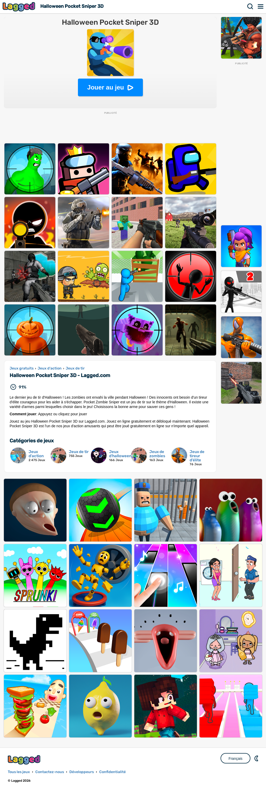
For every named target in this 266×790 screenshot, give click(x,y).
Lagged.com (25, 759)
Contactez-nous (49, 772)
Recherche (250, 6)
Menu (261, 6)
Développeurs (81, 772)
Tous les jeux (19, 772)
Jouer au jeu (105, 87)
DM (257, 758)
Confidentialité (112, 772)
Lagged (19, 6)
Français (236, 758)
